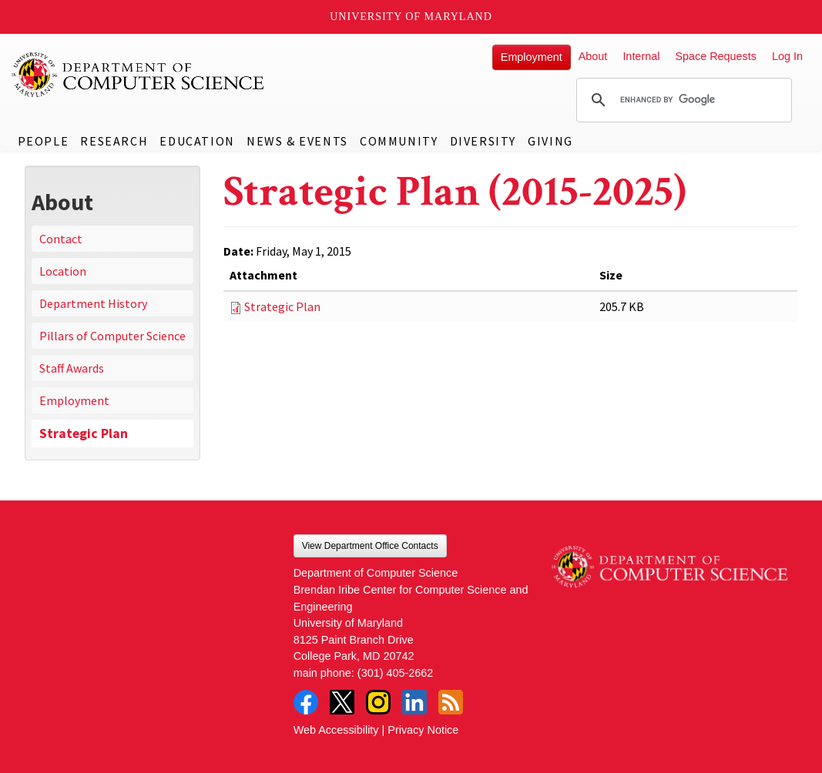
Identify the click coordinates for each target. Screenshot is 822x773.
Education (196, 141)
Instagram (378, 702)
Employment (531, 57)
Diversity (483, 141)
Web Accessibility (336, 730)
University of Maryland (411, 16)
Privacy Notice (423, 730)
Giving (550, 141)
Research (114, 141)
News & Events (297, 141)
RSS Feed (450, 702)
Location (62, 271)
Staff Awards (71, 368)
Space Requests (716, 56)
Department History (93, 303)
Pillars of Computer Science (112, 335)
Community (399, 141)
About (593, 56)
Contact (60, 238)
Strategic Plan (83, 433)
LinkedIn (414, 702)
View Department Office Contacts (370, 545)
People (43, 141)
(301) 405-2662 (395, 673)
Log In (787, 56)
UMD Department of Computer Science (139, 74)
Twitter (342, 702)
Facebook (306, 702)
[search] (681, 100)
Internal (640, 56)
